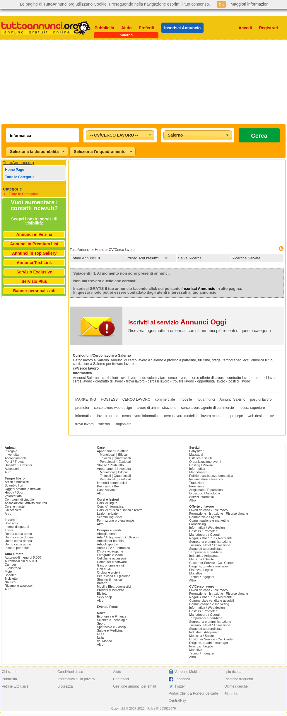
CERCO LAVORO (136, 399)
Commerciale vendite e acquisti (211, 600)
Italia (100, 637)
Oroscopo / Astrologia (204, 493)
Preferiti (146, 27)
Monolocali (107, 454)
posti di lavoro (261, 399)
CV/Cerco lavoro (121, 249)
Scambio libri (14, 485)
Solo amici (12, 523)
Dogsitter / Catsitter (18, 465)
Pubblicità (104, 27)
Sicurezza (65, 686)
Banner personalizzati (34, 290)
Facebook (182, 679)
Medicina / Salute (201, 559)
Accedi (245, 27)
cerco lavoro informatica (140, 416)
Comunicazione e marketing (209, 520)
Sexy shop (104, 597)
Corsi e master (15, 506)
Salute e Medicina (109, 630)
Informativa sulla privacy (76, 679)
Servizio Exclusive (34, 272)
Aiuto (126, 27)
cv (272, 416)
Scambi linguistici (109, 517)
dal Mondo (104, 641)
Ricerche (231, 694)
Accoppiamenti (15, 458)
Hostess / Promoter (203, 531)
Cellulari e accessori (111, 558)
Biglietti (102, 593)
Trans (9, 530)
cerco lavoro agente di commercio (207, 408)
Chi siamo (9, 672)
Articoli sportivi (107, 544)
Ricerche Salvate (246, 258)
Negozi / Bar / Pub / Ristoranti (210, 538)
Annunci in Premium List (34, 243)
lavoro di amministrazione (156, 408)
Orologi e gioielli (108, 572)
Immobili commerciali (112, 482)
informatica (84, 416)
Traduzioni (196, 482)
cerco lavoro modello (180, 416)
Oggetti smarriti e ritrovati (23, 489)
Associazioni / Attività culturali (26, 503)
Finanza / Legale (201, 570)
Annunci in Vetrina (34, 234)
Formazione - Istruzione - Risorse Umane (218, 513)
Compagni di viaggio (19, 499)
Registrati (268, 27)
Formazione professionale (115, 520)
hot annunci (206, 399)
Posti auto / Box (108, 486)
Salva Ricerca (189, 258)
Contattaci (121, 679)
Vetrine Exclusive (15, 686)
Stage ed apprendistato (206, 548)
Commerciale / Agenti (204, 517)
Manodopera (198, 472)
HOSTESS (109, 399)
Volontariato (13, 496)
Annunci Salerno (232, 399)
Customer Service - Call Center (211, 562)
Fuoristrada (13, 568)
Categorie (12, 189)
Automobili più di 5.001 (21, 561)
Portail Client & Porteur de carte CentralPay (193, 697)
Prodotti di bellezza (110, 590)
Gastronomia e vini (110, 565)
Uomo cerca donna (18, 540)
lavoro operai (107, 416)
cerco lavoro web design (113, 408)
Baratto (102, 583)
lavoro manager (213, 416)
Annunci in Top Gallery (34, 253)
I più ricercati (234, 672)
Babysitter (196, 451)
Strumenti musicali (110, 579)
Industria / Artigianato (204, 555)
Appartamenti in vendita (114, 468)
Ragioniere (123, 424)
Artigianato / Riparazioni (206, 489)
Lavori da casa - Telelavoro (208, 510)
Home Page (14, 170)
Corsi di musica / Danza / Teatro (120, 510)
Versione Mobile (187, 672)
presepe (236, 416)
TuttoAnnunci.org (18, 162)
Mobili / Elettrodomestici (114, 586)
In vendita (12, 454)
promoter (82, 408)
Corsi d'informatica (110, 506)
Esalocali (125, 461)
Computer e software (112, 562)
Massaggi (196, 454)
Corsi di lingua (107, 503)
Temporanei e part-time (205, 552)
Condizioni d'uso (70, 672)
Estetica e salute (201, 458)
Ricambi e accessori (19, 585)
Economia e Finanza (111, 616)
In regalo (11, 451)
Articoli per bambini (110, 540)
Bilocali (123, 454)
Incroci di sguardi (17, 526)
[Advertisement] (113, 82)
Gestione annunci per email (134, 686)
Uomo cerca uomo (18, 544)
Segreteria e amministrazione (210, 541)
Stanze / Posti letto (110, 465)
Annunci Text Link (34, 262)
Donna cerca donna (19, 537)
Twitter (180, 686)
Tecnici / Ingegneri (202, 577)
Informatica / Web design (207, 527)
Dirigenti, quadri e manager (208, 566)
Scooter (10, 575)
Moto (8, 571)
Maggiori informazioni (249, 4)
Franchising (197, 524)
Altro (8, 472)
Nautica (10, 582)
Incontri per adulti (17, 548)
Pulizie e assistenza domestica (211, 475)
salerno (104, 424)
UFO (100, 634)
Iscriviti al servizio (177, 322)
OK (221, 4)
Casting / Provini (201, 465)
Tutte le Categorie (19, 177)
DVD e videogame (110, 551)
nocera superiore (252, 408)
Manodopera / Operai (204, 534)
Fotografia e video (110, 555)
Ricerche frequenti (238, 679)
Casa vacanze (107, 489)
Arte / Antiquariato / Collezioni (118, 537)
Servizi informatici (201, 497)
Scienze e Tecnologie (112, 620)
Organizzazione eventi (205, 461)
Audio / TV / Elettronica (113, 548)
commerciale (165, 399)
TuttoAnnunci (80, 249)
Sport (101, 623)
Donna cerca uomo (18, 533)
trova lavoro (84, 424)
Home (99, 249)
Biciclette (11, 578)
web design (257, 416)
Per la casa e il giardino (113, 576)
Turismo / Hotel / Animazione (209, 545)
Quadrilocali (122, 458)
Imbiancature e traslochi (206, 479)
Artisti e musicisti (17, 482)
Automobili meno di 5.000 (23, 557)
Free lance (196, 486)
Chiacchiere (13, 510)
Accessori (12, 468)
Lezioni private (107, 513)
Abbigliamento (107, 533)
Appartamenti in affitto (112, 451)
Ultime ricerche (236, 686)
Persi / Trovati (14, 461)
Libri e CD (104, 569)
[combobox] (120, 135)
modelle (186, 399)
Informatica (197, 468)
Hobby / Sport (14, 492)
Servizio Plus (34, 281)
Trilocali (105, 458)
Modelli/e (195, 573)
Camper (10, 564)
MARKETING (85, 399)
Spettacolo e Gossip (111, 627)
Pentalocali (108, 461)
